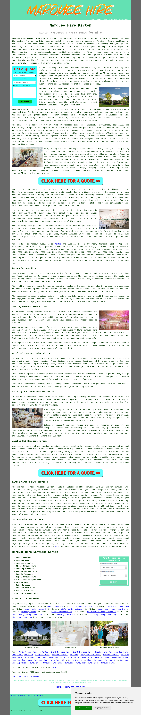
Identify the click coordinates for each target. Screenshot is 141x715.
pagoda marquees (42, 203)
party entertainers (61, 612)
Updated (29, 695)
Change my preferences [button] (101, 708)
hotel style (112, 157)
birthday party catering (102, 615)
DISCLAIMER (123, 19)
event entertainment (35, 609)
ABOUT (106, 19)
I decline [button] (87, 708)
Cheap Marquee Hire (22, 655)
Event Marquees (113, 658)
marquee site (79, 431)
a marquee (85, 410)
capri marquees (120, 198)
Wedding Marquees (37, 658)
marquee (43, 397)
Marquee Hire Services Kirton (35, 552)
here (57, 546)
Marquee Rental (40, 652)
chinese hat (94, 200)
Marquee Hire (42, 655)
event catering (55, 606)
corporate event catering (111, 609)
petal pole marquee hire (104, 358)
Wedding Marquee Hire (23, 663)
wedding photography (118, 606)
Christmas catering (22, 617)
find (20, 525)
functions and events (92, 109)
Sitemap (13, 695)
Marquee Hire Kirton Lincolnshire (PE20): (34, 38)
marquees (108, 52)
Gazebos (74, 655)
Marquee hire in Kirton (24, 109)
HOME (93, 19)
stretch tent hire (21, 509)
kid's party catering (72, 609)
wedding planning (65, 615)
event (77, 221)
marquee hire (26, 255)
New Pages (21, 695)
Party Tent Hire (58, 660)
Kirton (58, 244)
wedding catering (85, 606)
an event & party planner (101, 612)
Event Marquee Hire (61, 652)
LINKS (99, 19)
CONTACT (114, 19)
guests (42, 213)
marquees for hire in (23, 495)
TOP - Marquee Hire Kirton (25, 677)
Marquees (25, 198)
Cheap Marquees (95, 660)
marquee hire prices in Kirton (78, 160)
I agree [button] (79, 708)
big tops (62, 200)
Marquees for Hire (118, 652)
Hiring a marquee (21, 210)
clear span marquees (44, 200)
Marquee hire (19, 244)
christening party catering (27, 615)
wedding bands (28, 612)
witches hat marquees (82, 446)
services (32, 606)
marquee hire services (33, 514)
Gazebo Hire (101, 652)
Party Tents (25, 652)
